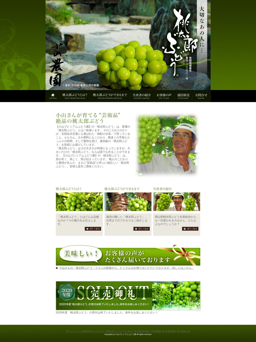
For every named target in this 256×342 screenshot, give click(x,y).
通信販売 (171, 331)
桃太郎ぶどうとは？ (94, 331)
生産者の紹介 (143, 331)
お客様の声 (158, 331)
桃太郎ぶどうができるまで (120, 331)
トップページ (74, 331)
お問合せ (183, 331)
